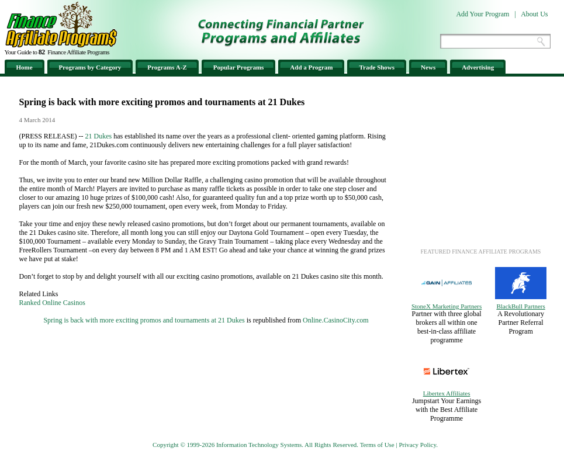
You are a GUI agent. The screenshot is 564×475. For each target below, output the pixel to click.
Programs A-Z (166, 67)
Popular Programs (238, 67)
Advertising (478, 67)
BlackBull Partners (520, 306)
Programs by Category (90, 67)
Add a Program (311, 67)
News (428, 67)
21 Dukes (98, 136)
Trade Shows (377, 67)
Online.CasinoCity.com (336, 320)
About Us (534, 14)
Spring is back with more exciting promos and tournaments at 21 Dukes (143, 320)
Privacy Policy (417, 444)
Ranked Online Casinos (52, 303)
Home (24, 67)
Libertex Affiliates (446, 393)
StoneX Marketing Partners (446, 306)
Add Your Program (482, 14)
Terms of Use (377, 444)
